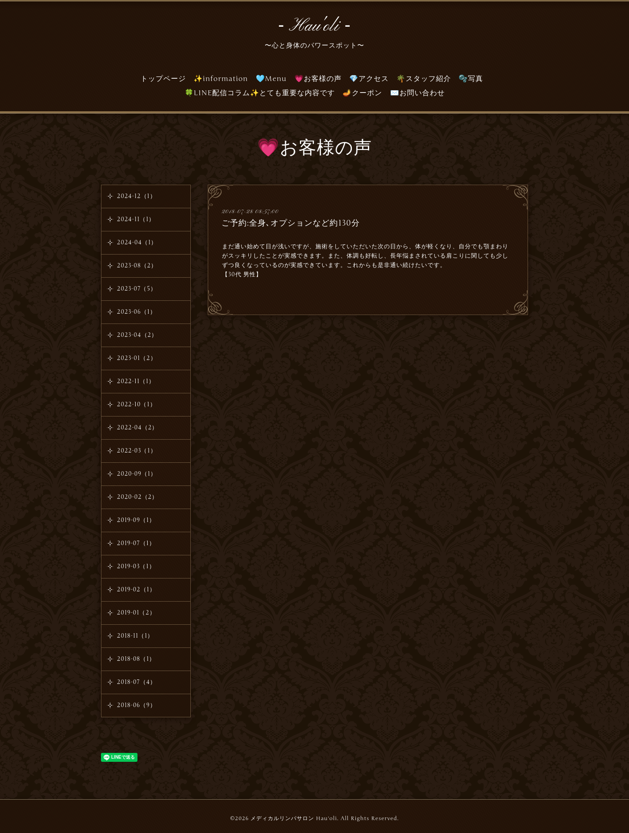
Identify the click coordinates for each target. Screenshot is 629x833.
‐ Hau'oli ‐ (314, 26)
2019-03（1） (136, 566)
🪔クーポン (362, 93)
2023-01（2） (137, 358)
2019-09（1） (136, 520)
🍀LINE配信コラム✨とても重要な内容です (260, 93)
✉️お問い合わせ (417, 93)
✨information (221, 78)
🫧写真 (471, 78)
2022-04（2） (137, 427)
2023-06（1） (136, 311)
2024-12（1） (136, 196)
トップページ (163, 78)
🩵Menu (271, 78)
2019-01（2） (136, 612)
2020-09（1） (137, 473)
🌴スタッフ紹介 (423, 78)
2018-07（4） (136, 682)
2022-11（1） (136, 381)
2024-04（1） (137, 242)
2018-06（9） (136, 705)
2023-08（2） (137, 265)
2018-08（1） (136, 659)
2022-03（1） (137, 450)
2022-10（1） (136, 404)
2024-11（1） (136, 219)
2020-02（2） (137, 497)
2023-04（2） (137, 335)
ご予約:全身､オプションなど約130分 (291, 223)
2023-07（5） (137, 288)
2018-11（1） (135, 635)
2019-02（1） (136, 589)
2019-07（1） (136, 543)
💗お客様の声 (318, 78)
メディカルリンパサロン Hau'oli (293, 818)
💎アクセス (369, 78)
